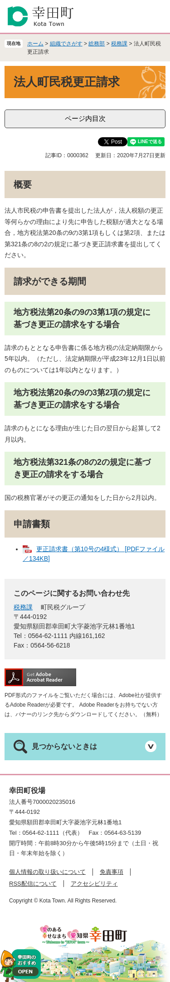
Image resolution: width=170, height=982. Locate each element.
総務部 (96, 43)
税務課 (119, 43)
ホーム (35, 43)
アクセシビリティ (94, 883)
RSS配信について (33, 883)
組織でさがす (66, 43)
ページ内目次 (85, 118)
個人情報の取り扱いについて (47, 871)
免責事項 (111, 871)
